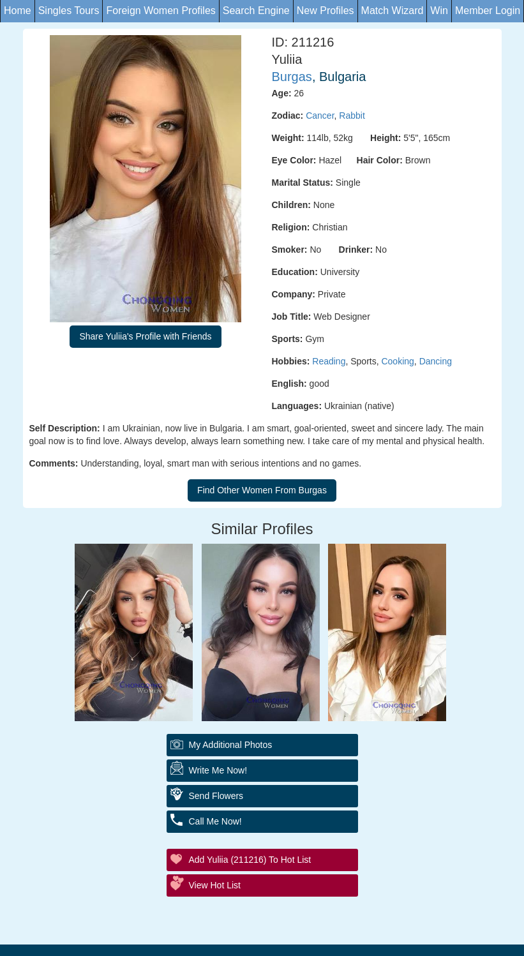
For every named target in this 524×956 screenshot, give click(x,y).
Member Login (487, 10)
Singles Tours (69, 10)
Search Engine (256, 10)
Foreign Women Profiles (160, 10)
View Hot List (215, 885)
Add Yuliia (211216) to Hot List (250, 860)
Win (439, 10)
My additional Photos (231, 745)
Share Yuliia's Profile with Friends (145, 336)
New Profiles (325, 10)
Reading (328, 361)
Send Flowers (216, 796)
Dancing (435, 361)
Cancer (320, 115)
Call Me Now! (215, 821)
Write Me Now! (218, 770)
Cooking (397, 361)
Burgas (292, 77)
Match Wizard (392, 10)
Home (17, 10)
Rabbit (351, 115)
